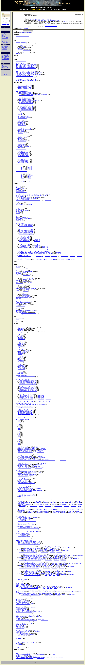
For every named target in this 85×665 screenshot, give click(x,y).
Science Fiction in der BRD (20, 591)
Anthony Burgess (21, 342)
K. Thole (68, 25)
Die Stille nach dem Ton (20, 204)
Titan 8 (22, 174)
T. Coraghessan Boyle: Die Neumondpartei (25, 467)
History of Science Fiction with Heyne (22, 419)
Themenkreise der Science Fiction (22, 545)
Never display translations (28, 31)
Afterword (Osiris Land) (22, 493)
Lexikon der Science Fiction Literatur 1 (24, 256)
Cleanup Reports (5, 42)
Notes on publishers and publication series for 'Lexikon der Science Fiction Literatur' (30, 498)
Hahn (69, 259)
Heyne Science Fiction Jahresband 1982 (26, 95)
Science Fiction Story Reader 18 (23, 159)
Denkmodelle (18, 321)
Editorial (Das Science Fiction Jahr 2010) (26, 398)
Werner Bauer (58, 252)
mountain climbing (56, 25)
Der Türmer (18, 212)
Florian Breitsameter (40, 658)
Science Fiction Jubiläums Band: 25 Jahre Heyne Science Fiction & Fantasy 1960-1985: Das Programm (36, 251)
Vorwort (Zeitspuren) (19, 632)
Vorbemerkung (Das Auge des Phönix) (24, 538)
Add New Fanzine (5, 57)
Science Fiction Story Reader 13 (23, 155)
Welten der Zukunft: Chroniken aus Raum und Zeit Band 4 (26, 64)
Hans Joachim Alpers (39, 256)
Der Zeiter (20, 37)
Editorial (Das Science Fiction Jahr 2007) (26, 395)
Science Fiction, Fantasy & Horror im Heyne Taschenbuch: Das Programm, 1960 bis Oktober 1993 (35, 252)
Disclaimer (4, 65)
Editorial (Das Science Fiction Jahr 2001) (26, 392)
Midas (22, 46)
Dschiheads (18, 53)
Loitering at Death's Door (27, 295)
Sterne (17, 320)
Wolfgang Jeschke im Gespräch (21, 656)
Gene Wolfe (20, 358)
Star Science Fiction (19, 164)
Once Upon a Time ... (19, 614)
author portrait (31, 25)
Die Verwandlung (21, 139)
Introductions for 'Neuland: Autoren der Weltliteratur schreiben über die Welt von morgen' (31, 445)
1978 (19, 438)
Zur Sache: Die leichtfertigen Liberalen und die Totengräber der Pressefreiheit (31, 404)
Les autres (25, 281)
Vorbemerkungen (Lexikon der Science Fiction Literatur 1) (31, 594)
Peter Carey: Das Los (22, 465)
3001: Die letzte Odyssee (20, 647)
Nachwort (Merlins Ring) (20, 598)
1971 (19, 432)
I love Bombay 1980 (19, 318)
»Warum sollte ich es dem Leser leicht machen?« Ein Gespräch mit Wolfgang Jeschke (30, 657)
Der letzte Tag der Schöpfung (21, 42)
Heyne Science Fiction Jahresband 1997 (26, 108)
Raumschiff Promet (22, 499)
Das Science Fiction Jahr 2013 (24, 248)
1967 (19, 429)
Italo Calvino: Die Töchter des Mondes (24, 456)
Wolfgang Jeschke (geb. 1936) (21, 651)
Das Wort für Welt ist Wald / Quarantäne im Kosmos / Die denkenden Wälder (29, 77)
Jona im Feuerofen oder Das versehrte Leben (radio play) (26, 300)
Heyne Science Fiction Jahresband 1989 (26, 101)
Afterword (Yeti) (21, 496)
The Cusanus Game (26, 52)
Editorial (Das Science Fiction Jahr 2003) (23, 630)
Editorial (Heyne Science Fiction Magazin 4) (25, 409)
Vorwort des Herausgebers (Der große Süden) (26, 524)
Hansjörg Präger (52, 20)
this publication (65, 21)
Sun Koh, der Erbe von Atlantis (24, 507)
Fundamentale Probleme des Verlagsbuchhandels (24, 603)
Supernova (18, 267)
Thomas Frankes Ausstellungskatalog (22, 633)
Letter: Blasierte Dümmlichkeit (21, 609)
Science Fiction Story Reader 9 (23, 153)
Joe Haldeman (54, 614)
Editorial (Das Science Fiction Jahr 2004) (26, 393)
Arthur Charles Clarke (22, 349)
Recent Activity (4, 41)
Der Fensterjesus (21, 131)
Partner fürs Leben (21, 137)
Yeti (16, 284)
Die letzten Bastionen (22, 141)
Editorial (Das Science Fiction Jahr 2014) (26, 401)
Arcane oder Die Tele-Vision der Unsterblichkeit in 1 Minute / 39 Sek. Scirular (29, 194)
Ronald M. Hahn (32, 193)
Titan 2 (22, 166)
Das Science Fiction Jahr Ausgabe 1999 (26, 235)
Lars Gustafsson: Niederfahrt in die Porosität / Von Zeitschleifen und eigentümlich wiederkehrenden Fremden (36, 460)
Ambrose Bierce (21, 357)
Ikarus (17, 112)
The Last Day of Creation (27, 43)
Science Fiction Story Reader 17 (23, 158)
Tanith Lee (20, 340)
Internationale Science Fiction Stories (22, 116)
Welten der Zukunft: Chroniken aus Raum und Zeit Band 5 (26, 65)
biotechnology (48, 25)
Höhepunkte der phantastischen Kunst (27, 634)
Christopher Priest (19, 644)
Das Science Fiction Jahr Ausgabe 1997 (26, 234)
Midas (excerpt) (18, 208)
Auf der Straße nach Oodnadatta (23, 146)
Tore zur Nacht (18, 219)
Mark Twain (20, 364)
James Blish (20, 370)
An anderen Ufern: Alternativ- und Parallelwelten (27, 573)
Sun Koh (20, 512)
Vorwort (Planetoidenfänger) (23, 537)
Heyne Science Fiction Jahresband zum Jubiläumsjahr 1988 (29, 100)
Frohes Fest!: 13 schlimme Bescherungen (28, 198)
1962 (19, 424)
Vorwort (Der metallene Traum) (23, 534)
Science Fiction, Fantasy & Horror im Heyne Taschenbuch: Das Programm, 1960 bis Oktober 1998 (35, 253)
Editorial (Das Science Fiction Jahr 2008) (26, 396)
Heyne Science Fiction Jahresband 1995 (26, 106)
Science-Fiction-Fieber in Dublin (21, 641)
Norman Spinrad (19, 625)
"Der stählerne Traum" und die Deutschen (23, 601)
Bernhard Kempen (28, 655)
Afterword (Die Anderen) (22, 477)
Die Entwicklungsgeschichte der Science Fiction (24, 586)
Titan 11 (22, 177)
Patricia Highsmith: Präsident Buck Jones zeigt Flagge (27, 463)
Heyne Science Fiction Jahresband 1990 (26, 102)
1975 (19, 436)
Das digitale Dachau (21, 119)
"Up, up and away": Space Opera (24, 549)
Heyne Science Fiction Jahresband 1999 (26, 110)
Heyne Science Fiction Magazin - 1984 (25, 87)
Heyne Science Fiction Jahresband (22, 91)
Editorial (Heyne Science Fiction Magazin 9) (25, 414)
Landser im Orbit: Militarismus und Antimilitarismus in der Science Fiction (31, 554)
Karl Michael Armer (48, 200)
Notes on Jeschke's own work (21, 470)
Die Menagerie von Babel (22, 132)
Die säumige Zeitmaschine (22, 140)
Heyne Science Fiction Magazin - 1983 (25, 86)
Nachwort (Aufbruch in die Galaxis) (22, 584)
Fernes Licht (18, 203)
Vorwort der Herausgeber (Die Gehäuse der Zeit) (24, 619)
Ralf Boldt (30, 204)
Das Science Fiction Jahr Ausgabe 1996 (26, 233)
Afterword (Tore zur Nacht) (22, 480)
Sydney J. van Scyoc (22, 365)
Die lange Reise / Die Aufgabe (21, 75)
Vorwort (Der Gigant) (19, 580)
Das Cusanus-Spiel (19, 49)
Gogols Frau (20, 134)
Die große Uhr (18, 187)
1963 (19, 425)
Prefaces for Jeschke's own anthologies (22, 533)
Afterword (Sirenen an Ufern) (23, 479)
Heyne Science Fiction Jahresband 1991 (26, 103)
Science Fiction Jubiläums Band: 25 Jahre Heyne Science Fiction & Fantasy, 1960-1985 (31, 195)
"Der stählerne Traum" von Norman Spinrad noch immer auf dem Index (28, 611)
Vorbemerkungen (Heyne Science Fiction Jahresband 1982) (28, 529)
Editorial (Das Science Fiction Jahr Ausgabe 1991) (33, 385)
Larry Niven (20, 354)
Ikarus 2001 (20, 113)
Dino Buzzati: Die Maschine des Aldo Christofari (26, 448)
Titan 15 (22, 180)
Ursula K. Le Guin (21, 366)
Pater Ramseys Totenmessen (21, 217)
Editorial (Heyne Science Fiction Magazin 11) (26, 416)
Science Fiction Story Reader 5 (23, 151)
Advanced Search (6, 24)
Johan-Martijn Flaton (40, 614)
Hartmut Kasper (33, 656)
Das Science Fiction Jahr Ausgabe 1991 (26, 228)
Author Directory (5, 37)
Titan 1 (22, 165)
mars (39, 25)
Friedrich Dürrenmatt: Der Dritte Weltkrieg (25, 452)
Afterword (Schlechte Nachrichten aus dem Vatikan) (32, 472)
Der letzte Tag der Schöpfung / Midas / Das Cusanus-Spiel (26, 80)
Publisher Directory (5, 39)
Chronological (28, 32)
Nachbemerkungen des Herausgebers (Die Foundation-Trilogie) (27, 615)
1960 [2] (19, 421)
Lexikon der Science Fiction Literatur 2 (24, 257)
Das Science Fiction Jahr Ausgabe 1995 (26, 232)
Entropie (19, 120)
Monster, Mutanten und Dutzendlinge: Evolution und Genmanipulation (31, 562)
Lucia (17, 309)
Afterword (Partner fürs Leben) (23, 487)
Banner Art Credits (5, 67)
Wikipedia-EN (48, 19)
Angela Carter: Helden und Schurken (24, 446)
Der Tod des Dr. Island (20, 190)
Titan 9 (22, 175)
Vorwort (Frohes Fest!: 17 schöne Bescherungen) (24, 616)
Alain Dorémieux (21, 341)
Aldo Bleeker (33, 614)
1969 (19, 430)
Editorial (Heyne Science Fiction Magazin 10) (26, 415)
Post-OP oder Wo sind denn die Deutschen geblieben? (25, 310)
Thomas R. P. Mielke (21, 331)
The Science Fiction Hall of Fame (21, 171)
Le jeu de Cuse (25, 51)
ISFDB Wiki (4, 34)
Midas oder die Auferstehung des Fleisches (23, 45)
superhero (43, 25)
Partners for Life (25, 304)
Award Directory (5, 38)
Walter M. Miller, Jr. (21, 355)
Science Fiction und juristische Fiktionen (23, 613)
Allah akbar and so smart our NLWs (29, 307)
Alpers (62, 259)
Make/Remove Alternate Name (4, 48)
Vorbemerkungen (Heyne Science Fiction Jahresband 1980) (28, 527)
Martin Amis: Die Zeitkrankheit (23, 461)
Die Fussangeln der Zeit (25, 201)
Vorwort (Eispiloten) (19, 581)
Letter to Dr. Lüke (19, 618)
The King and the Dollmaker (27, 271)
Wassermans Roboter (22, 125)
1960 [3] (19, 422)
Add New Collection (5, 56)
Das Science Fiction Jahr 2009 (24, 244)
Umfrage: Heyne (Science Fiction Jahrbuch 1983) (26, 376)
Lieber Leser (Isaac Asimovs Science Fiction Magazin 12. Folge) (29, 543)
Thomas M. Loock (33, 651)
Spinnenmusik (18, 189)
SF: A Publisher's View (20, 583)
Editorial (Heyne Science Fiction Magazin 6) (25, 411)
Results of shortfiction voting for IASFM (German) (24, 540)
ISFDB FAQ (4, 35)
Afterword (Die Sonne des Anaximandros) (25, 489)
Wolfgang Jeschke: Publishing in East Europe (23, 653)
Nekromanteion (18, 214)
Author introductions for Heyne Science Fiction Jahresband (26, 333)
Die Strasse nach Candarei (23, 136)
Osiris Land (18, 207)
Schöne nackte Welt (21, 123)
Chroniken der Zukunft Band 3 (21, 63)
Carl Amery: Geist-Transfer (22, 447)
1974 (19, 435)
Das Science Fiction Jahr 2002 (24, 238)
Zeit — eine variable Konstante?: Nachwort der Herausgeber (26, 620)
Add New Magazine (5, 58)
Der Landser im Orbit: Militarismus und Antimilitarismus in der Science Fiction (37, 556)
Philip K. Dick (18, 643)
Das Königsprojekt (19, 638)
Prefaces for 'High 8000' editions (21, 516)
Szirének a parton (26, 276)
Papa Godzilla (20, 126)
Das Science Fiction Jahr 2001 (24, 237)
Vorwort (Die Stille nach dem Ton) (21, 635)
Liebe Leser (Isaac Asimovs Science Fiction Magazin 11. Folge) (29, 542)
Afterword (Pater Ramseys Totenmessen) (25, 478)
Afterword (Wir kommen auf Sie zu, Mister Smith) (26, 495)
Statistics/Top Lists (5, 40)
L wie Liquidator (21, 122)
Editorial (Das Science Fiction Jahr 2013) (26, 400)
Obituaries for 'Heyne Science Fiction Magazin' (24, 514)
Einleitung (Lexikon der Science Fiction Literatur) (29, 590)
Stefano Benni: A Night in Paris (23, 466)
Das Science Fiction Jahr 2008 (24, 243)
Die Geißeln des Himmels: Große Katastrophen (27, 565)
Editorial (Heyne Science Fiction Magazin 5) (25, 410)
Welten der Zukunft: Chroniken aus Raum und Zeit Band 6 (26, 66)
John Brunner (20, 353)
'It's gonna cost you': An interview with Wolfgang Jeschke (25, 652)
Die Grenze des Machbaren (20, 626)
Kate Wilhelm (20, 359)
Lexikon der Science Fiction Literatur (22, 255)
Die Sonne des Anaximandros (21, 312)
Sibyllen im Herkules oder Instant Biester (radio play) (25, 301)
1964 (19, 426)
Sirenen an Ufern (19, 274)
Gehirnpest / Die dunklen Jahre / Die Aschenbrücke (24, 76)
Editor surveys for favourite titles (21, 375)
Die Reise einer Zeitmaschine (21, 624)
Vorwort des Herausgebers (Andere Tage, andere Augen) (28, 517)
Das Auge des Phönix (19, 196)
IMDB (30, 19)
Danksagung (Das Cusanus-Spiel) (24, 473)
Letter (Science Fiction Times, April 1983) (23, 604)
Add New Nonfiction (5, 59)
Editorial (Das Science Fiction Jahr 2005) (27, 394)
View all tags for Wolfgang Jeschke (50, 26)
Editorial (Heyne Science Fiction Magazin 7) (25, 412)
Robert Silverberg (30, 172)
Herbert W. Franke (21, 328)
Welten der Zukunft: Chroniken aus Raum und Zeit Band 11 (26, 70)
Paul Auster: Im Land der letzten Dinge (25, 464)
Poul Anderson (20, 337)
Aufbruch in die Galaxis (20, 191)
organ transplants (74, 25)
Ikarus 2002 (20, 114)
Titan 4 (22, 168)
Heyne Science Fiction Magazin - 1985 (25, 88)
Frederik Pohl (30, 165)
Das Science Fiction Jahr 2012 (24, 247)
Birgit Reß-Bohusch (43, 597)
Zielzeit (22, 202)
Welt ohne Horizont (19, 220)
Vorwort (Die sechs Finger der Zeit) (24, 536)
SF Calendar (4, 36)
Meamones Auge (19, 48)
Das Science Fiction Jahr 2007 (24, 242)
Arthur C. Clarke (26, 350)
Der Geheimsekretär (19, 311)
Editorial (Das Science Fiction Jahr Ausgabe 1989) (27, 383)
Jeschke (42, 20)
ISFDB (21, 28)
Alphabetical (24, 32)
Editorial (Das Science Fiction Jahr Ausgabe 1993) (27, 387)
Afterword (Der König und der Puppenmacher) (26, 475)
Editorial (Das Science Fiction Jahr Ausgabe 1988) (27, 382)
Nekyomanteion (24, 294)
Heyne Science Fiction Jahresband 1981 (26, 93)
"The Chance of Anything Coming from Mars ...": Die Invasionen (30, 560)
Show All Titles (4, 49)
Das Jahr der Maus (21, 144)
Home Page (4, 33)
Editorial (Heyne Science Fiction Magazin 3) (25, 408)
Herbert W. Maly (46, 20)
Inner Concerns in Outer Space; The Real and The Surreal (26, 642)
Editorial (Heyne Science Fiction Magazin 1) (25, 407)
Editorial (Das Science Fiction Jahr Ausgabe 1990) (27, 384)
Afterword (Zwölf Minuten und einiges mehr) (25, 482)
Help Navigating (4, 29)
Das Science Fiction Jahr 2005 (24, 241)
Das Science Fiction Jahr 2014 (24, 249)
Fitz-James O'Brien (21, 369)
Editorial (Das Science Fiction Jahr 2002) (23, 629)
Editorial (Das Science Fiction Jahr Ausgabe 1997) (28, 389)
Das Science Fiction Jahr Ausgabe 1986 (26, 224)
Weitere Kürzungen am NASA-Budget (22, 602)
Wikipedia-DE (43, 19)
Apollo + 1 (17, 282)
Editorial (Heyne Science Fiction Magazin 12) (26, 417)
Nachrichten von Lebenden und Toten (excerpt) (24, 297)
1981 (19, 441)
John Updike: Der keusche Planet (24, 458)
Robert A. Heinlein (21, 339)
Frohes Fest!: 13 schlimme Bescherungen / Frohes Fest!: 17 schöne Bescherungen (30, 78)
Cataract (17, 305)
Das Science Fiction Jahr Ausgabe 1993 (26, 230)
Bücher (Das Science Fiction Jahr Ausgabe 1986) (24, 612)
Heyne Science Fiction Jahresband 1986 (26, 98)
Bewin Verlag (21, 511)
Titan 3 (22, 167)
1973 (19, 434)
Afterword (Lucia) (21, 485)
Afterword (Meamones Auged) (23, 486)
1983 (19, 443)
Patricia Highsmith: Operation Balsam (24, 462)
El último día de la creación (27, 44)
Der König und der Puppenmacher (22, 210)
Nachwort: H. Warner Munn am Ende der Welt (24, 585)
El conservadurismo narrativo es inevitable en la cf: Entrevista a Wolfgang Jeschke (30, 654)
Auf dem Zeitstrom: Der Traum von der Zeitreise (27, 570)
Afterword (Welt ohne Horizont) (23, 481)
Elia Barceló (53, 654)
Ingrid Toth (67, 614)
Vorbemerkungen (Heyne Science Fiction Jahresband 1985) (28, 531)
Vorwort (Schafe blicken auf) (23, 519)
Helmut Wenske (49, 194)
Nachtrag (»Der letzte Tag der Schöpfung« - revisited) (27, 474)
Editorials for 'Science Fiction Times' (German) (24, 403)
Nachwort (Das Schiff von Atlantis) (22, 596)
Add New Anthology (5, 54)
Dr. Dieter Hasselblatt (22, 326)
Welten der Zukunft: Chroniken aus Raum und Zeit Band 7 (26, 67)
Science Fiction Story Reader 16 (23, 157)
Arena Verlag (21, 500)
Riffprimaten (20, 138)
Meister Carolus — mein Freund (21, 600)
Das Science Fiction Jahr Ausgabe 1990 (26, 227)
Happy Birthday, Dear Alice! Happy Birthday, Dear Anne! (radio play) (27, 299)
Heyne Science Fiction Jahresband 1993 (26, 104)
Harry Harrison (61, 614)
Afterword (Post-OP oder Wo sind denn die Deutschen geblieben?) (29, 488)
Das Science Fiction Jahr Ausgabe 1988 (26, 226)
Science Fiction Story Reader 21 (23, 162)
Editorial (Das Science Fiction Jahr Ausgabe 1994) (27, 388)
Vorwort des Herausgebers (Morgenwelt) (25, 523)
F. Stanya (57, 20)
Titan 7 (22, 173)
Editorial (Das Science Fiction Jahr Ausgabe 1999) (28, 391)
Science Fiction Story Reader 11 (23, 154)
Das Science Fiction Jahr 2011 (24, 246)
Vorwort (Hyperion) (21, 520)
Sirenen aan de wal (26, 275)
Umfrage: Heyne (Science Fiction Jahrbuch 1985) (26, 377)
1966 (19, 428)
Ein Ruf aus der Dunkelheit (20, 314)
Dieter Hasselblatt (33, 326)
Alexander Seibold (59, 657)
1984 (64, 25)
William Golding (21, 360)
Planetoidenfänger (19, 186)
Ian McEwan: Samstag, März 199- (24, 454)
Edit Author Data (5, 46)
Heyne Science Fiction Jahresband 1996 (26, 107)
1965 (19, 427)
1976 (19, 437)
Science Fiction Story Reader (21, 149)
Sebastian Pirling (45, 246)
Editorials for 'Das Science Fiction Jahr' (22, 379)
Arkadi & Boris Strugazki (22, 343)
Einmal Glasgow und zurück (21, 622)
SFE (39, 19)
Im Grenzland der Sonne (20, 188)
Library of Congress (35, 19)
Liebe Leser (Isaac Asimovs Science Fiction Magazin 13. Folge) (29, 544)
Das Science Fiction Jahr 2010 (24, 245)
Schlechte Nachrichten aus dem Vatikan (23, 56)
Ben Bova (29, 174)
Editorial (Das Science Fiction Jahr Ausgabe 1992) (27, 386)
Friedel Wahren (51, 597)
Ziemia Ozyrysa (25, 291)
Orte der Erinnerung (22, 38)
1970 (19, 431)
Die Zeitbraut (20, 133)
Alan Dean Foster (21, 356)
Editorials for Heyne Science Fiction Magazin (23, 406)
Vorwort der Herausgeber (20, 607)
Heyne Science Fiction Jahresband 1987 (26, 99)
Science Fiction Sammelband (21, 61)
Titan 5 (22, 169)
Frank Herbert (20, 362)
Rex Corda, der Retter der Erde (24, 502)
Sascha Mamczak (37, 239)
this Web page (26, 28)
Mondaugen (20, 127)
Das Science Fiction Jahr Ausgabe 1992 (26, 229)
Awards (20, 32)
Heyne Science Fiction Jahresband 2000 (26, 111)
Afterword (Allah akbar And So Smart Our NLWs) (26, 483)
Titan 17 (17, 193)
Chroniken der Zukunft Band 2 (21, 62)
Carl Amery (20, 325)
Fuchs (66, 259)
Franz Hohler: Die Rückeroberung (24, 451)
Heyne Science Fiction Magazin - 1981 (25, 84)
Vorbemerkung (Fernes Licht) (21, 627)
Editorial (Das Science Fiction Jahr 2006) (23, 631)
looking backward (32, 26)
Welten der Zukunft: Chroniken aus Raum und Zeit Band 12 (26, 71)
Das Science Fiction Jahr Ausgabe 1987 (26, 225)
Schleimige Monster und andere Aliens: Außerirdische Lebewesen (30, 557)
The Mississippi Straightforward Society (22, 296)
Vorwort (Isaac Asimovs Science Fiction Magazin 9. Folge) (26, 597)
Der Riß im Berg (24, 268)
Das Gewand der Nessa (22, 118)
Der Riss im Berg (19, 211)
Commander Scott (22, 506)
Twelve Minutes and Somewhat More (29, 277)
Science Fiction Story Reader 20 (23, 161)
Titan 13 (22, 179)
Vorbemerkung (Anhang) (20, 628)
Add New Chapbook (5, 55)
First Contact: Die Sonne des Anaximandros (28, 313)
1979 (19, 439)
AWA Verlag (21, 501)
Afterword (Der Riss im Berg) (23, 476)
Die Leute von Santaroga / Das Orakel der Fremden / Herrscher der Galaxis (29, 72)
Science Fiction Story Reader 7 (23, 152)
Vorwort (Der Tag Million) (22, 535)
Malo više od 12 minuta (27, 279)
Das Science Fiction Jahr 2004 (24, 240)
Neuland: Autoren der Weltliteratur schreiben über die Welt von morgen (28, 200)
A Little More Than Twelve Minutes (29, 278)
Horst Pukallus (20, 329)
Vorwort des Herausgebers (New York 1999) (25, 522)
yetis (61, 25)
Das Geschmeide (19, 209)
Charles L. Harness (21, 367)
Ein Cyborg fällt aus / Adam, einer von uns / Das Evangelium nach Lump (28, 74)
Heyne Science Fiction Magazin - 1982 (25, 85)
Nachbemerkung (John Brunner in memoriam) (24, 623)
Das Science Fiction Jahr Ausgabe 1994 (26, 231)
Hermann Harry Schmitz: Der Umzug (24, 453)
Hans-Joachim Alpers (64, 256)
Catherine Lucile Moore (22, 352)
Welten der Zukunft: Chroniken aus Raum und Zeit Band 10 (26, 69)
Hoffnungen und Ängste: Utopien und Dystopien (27, 546)
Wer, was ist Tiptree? (19, 599)
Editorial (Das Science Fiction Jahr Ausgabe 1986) (27, 380)
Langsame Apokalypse (22, 121)
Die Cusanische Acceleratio (20, 306)
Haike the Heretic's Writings (27, 289)
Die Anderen (18, 213)
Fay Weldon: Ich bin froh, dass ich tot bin (25, 450)
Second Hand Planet (21, 124)
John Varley (20, 336)
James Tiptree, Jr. (21, 346)
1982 (19, 442)
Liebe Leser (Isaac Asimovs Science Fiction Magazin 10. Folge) (29, 541)
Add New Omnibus (5, 60)
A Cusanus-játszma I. (26, 50)
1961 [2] (19, 423)
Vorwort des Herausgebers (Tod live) (24, 518)
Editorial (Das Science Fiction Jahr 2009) (26, 397)
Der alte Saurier (18, 655)
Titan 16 (22, 181)
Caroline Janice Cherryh (22, 351)
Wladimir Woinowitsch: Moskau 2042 (24, 468)
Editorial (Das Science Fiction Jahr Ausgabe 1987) (27, 381)
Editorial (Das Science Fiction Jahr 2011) (26, 399)
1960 (19, 420)
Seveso (17, 319)
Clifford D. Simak (21, 368)
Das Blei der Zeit (21, 130)
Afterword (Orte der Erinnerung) (23, 492)
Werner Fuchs (25, 193)
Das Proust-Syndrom (22, 143)
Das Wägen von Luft (21, 145)
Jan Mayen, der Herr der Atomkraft (25, 509)
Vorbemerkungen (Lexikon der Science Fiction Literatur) (25, 593)
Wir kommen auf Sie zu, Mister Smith (22, 292)
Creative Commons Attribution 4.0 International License (5, 73)
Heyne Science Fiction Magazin (21, 83)
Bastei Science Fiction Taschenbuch (25, 504)
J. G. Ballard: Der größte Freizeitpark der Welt (26, 457)
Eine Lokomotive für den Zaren (21, 192)
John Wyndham (21, 372)
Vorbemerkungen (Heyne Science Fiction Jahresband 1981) (28, 528)
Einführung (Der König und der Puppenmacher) (24, 610)
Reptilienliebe (20, 147)
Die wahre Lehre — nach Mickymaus (24, 129)
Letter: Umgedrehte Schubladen (21, 608)
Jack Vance (20, 345)
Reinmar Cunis (20, 330)
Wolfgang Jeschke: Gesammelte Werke (22, 36)
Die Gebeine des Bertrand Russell (24, 117)
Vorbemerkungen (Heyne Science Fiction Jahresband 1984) (28, 530)
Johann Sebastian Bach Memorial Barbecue (25, 128)
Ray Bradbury (20, 338)
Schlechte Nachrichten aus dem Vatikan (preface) (26, 471)
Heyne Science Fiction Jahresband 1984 (26, 96)
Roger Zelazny (20, 347)
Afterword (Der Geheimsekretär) (23, 484)
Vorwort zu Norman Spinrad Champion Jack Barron (27, 521)
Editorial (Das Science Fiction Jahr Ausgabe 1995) (24, 621)
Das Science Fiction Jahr (20, 223)
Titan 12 (22, 178)
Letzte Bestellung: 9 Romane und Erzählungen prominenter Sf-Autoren (36, 94)
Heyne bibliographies (19, 250)
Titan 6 (22, 172)
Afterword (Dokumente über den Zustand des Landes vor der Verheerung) (30, 490)
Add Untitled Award (5, 61)
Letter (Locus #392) (19, 617)
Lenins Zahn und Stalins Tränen (23, 135)
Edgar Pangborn (21, 361)
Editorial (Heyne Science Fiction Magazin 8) (25, 413)
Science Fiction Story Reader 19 (23, 160)
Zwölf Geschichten (19, 57)
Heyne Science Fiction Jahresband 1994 (26, 105)
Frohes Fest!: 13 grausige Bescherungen (23, 197)
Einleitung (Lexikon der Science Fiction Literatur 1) (29, 589)
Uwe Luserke (52, 78)
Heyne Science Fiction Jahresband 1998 (26, 109)
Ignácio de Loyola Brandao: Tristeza (24, 455)
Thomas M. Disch (21, 348)
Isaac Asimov (20, 335)
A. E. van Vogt (36, 79)
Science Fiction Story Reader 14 (23, 156)
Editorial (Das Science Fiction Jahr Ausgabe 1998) (28, 390)
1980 (19, 440)
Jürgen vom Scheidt (47, 23)
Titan (17, 582)
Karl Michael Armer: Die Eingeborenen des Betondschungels (28, 459)
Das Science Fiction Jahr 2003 (24, 239)
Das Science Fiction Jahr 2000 (24, 236)
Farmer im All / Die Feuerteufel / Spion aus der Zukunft (25, 73)
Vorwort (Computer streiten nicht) (21, 579)
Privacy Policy (4, 66)
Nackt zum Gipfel (24, 285)
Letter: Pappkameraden (20, 606)
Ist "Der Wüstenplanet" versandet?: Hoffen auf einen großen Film (27, 605)
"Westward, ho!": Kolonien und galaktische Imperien (28, 552)
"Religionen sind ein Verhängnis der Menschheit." (24, 658)
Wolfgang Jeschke (50, 193)
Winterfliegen (20, 142)
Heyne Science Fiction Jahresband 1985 (26, 97)
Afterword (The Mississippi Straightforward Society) (27, 494)
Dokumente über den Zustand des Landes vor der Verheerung (26, 288)
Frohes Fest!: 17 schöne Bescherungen (22, 199)
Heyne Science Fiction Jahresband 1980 (26, 92)
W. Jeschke (38, 20)
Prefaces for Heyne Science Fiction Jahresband (24, 526)
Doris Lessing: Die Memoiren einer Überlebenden (26, 449)
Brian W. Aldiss (21, 344)
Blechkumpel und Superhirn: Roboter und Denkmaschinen (29, 568)
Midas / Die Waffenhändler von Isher (22, 79)
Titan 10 (22, 176)
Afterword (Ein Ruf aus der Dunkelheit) (25, 491)
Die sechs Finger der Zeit (20, 185)
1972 (19, 433)
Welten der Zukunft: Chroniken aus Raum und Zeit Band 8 (26, 68)
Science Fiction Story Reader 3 (23, 150)
